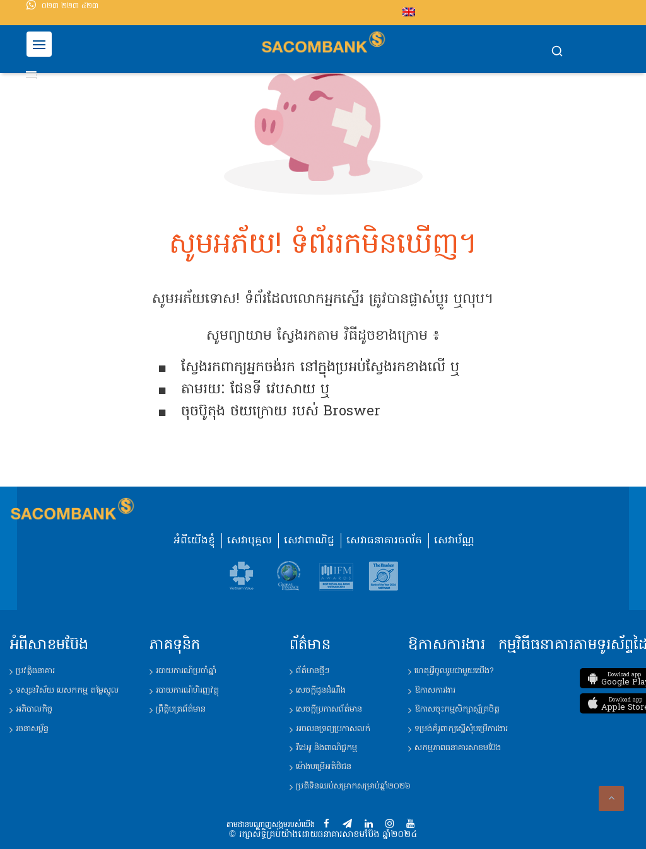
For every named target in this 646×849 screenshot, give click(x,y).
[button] (557, 52)
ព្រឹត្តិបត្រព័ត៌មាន (181, 709)
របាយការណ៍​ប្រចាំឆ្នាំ (186, 671)
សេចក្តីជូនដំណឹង (321, 690)
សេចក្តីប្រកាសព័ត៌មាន (329, 709)
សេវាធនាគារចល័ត (384, 540)
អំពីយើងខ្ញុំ (194, 540)
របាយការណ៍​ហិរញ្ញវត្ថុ (187, 690)
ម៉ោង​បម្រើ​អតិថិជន (323, 767)
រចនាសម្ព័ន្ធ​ (32, 729)
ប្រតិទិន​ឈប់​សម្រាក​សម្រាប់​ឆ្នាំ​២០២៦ (353, 786)
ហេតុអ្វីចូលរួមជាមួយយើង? (454, 671)
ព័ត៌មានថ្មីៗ (312, 671)
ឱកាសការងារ (434, 690)
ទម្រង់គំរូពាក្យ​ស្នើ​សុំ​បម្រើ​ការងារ (461, 729)
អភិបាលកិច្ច (34, 709)
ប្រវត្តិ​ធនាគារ (35, 671)
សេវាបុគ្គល (249, 540)
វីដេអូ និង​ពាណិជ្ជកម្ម (326, 748)
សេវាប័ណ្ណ (454, 540)
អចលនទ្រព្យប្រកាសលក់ (333, 729)
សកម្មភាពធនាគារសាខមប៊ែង (457, 748)
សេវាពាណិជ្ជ (309, 540)
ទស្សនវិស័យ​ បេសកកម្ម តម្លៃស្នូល (67, 690)
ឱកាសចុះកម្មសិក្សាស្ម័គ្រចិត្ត (457, 709)
